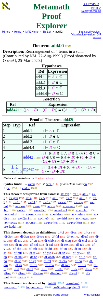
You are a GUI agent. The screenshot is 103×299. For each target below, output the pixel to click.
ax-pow (20, 206)
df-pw (47, 253)
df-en (21, 273)
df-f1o (59, 269)
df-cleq (66, 240)
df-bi (61, 232)
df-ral (49, 244)
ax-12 (46, 202)
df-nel (34, 244)
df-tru (40, 236)
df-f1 (30, 269)
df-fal (55, 236)
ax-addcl (40, 210)
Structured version (89, 31)
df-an (73, 232)
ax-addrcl (60, 210)
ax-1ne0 (43, 218)
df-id (82, 257)
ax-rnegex (82, 218)
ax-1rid (62, 218)
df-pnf (73, 273)
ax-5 (42, 198)
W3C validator (92, 294)
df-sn (61, 253)
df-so (18, 261)
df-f (16, 269)
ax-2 (85, 194)
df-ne (18, 244)
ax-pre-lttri (51, 222)
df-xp (32, 261)
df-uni (19, 257)
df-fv (74, 269)
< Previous (91, 4)
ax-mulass (78, 214)
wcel (49, 184)
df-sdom (55, 273)
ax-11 (31, 202)
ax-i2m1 (23, 218)
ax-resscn (69, 206)
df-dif (48, 249)
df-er (7, 273)
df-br (33, 257)
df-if (32, 253)
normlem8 (72, 283)
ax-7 (69, 198)
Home (17, 31)
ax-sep (78, 202)
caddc (26, 188)
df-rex (64, 244)
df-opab (49, 257)
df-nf (84, 236)
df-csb (33, 249)
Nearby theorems (91, 11)
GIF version (97, 36)
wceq (31, 184)
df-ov (88, 269)
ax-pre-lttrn (74, 222)
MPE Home (31, 31)
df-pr (76, 253)
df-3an (24, 236)
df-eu (33, 240)
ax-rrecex (10, 222)
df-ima (49, 265)
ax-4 (28, 198)
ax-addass (56, 214)
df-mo (18, 240)
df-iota (65, 265)
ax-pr (36, 206)
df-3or (8, 236)
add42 (28, 157)
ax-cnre (30, 222)
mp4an (28, 169)
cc (8, 188)
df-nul (18, 253)
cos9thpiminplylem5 (66, 287)
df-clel (82, 240)
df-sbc (17, 249)
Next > (96, 8)
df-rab (80, 244)
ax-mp (65, 194)
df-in (77, 249)
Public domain (61, 294)
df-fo (44, 269)
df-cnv (63, 261)
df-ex (70, 236)
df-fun (82, 265)
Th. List (47, 31)
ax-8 (82, 198)
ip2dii (52, 283)
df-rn (18, 265)
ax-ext (62, 202)
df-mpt (66, 257)
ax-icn (21, 210)
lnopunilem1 (34, 287)
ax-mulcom (33, 214)
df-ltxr (22, 277)
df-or (87, 232)
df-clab (49, 240)
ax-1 (76, 194)
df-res (33, 265)
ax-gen (13, 198)
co (85, 184)
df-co (78, 261)
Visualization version (83, 34)
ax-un (51, 206)
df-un (63, 249)
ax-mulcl (81, 210)
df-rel (47, 261)
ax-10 (16, 202)
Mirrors (6, 31)
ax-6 (55, 198)
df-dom (38, 273)
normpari (10, 287)
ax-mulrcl (10, 214)
